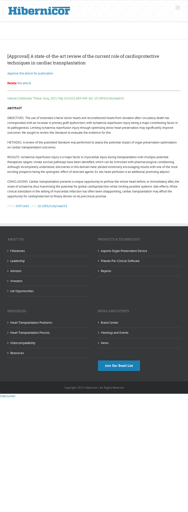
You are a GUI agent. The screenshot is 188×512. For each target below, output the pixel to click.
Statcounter (7, 396)
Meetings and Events (114, 333)
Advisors (15, 271)
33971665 (22, 206)
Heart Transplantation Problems (31, 323)
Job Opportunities (22, 291)
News (104, 343)
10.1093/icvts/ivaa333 (52, 206)
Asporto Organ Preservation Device (124, 251)
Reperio (106, 271)
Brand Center (109, 323)
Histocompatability (22, 343)
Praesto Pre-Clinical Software (120, 261)
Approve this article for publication (30, 73)
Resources (17, 353)
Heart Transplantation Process (29, 333)
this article (19, 83)
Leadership (17, 261)
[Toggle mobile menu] (178, 7)
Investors (16, 281)
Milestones (17, 251)
